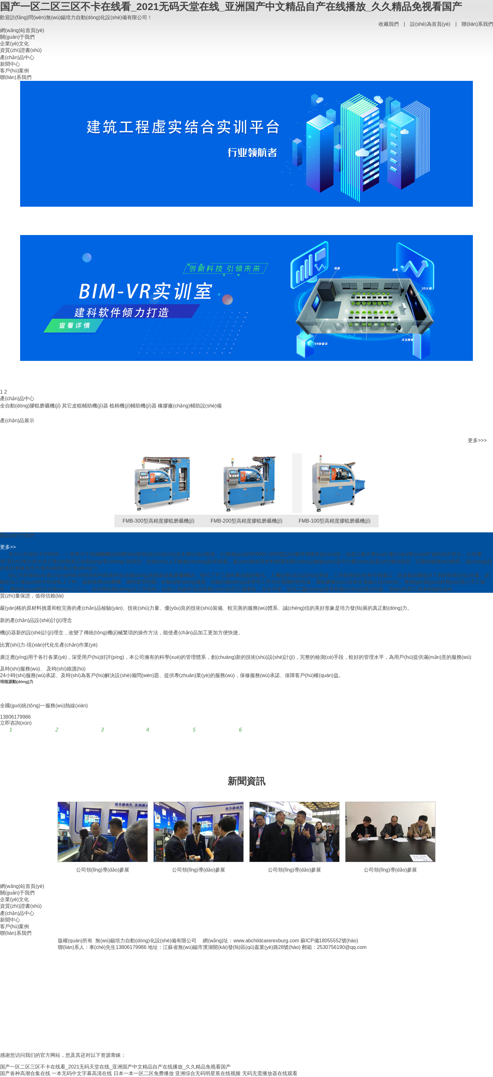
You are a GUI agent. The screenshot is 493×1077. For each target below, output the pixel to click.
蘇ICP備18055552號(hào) (329, 940)
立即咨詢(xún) (15, 723)
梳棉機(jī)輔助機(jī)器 (132, 405)
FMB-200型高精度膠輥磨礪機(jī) (246, 521)
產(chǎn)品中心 (17, 57)
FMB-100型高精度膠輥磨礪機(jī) (334, 521)
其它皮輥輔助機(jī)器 (85, 405)
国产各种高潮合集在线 (25, 1073)
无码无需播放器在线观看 (269, 1073)
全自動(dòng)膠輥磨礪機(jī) (30, 405)
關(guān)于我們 (17, 37)
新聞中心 (10, 64)
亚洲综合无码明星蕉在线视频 (208, 1073)
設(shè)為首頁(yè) (430, 24)
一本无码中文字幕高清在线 (82, 1073)
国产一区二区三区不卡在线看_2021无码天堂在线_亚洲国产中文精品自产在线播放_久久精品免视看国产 (231, 6)
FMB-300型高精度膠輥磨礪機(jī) (158, 521)
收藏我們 (389, 24)
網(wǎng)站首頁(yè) (22, 30)
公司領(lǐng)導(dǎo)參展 (102, 869)
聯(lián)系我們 (477, 24)
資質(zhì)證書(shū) (21, 50)
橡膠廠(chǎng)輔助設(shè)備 (190, 405)
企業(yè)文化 (14, 43)
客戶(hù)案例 (14, 70)
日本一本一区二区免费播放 (144, 1073)
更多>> (8, 547)
